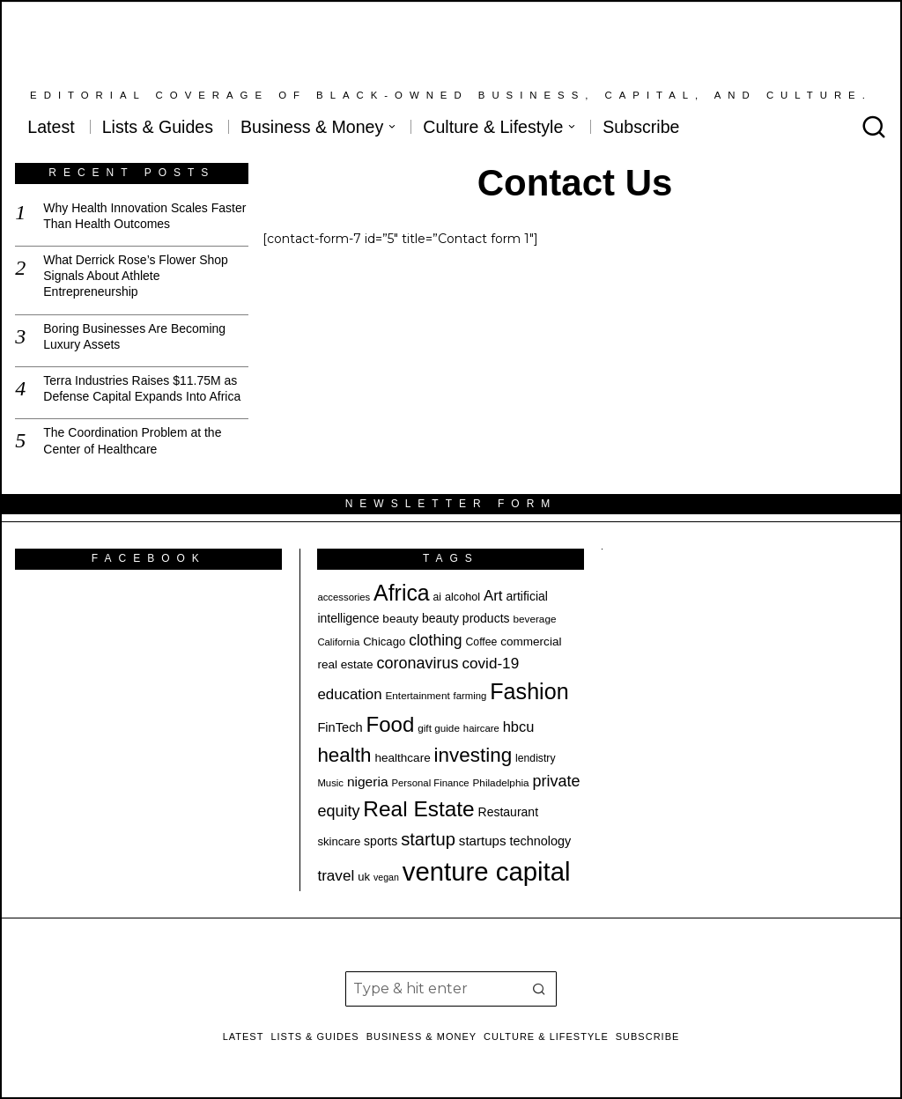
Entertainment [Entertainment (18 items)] (417, 695)
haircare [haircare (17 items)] (481, 728)
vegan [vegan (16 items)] (386, 877)
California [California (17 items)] (338, 642)
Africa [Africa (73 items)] (401, 592)
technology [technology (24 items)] (540, 841)
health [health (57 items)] (344, 755)
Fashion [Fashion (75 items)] (529, 691)
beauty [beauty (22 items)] (400, 618)
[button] (539, 989)
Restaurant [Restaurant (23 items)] (508, 812)
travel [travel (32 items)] (335, 875)
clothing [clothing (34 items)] (435, 640)
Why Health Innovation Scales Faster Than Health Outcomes (144, 216)
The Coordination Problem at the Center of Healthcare (132, 440)
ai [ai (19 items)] (437, 597)
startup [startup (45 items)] (428, 839)
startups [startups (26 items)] (482, 840)
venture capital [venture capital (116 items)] (487, 871)
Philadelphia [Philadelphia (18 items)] (501, 782)
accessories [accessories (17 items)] (343, 597)
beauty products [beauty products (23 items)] (466, 618)
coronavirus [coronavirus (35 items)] (418, 663)
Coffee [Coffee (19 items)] (482, 642)
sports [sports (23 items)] (380, 841)
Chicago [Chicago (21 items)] (384, 641)
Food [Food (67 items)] (390, 724)
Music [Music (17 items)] (330, 783)
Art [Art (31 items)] (493, 595)
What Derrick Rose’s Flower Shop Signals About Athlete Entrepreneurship (135, 276)
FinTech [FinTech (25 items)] (339, 727)
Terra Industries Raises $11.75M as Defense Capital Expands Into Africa (141, 388)
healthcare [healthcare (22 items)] (402, 757)
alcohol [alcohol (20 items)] (462, 597)
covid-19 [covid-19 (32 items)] (490, 663)
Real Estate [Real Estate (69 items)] (418, 809)
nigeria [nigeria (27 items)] (367, 781)
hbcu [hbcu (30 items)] (519, 726)
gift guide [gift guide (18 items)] (439, 728)
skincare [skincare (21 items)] (338, 841)
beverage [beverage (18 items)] (534, 618)
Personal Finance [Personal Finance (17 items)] (430, 783)
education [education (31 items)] (349, 694)
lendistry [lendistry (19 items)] (535, 758)
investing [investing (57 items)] (473, 755)
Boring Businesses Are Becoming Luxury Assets (134, 336)
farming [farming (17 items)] (470, 695)
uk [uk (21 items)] (364, 876)
